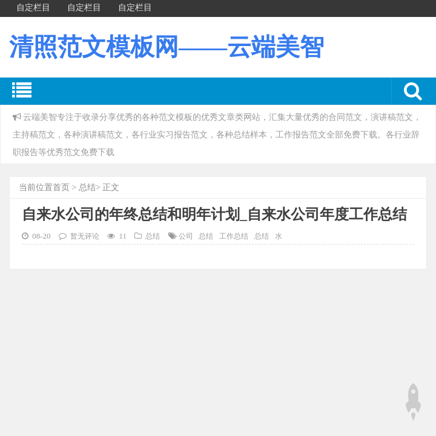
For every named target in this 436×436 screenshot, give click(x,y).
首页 (61, 187)
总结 (87, 187)
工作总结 (233, 236)
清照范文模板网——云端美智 (166, 47)
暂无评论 (84, 236)
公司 (186, 236)
